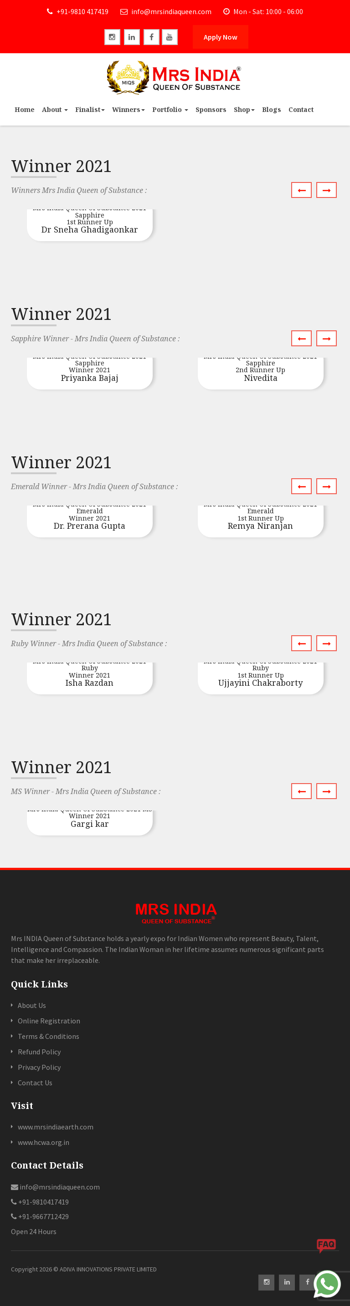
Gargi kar (90, 817)
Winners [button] (128, 109)
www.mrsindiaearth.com (55, 1126)
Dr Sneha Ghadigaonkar (90, 219)
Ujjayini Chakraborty (261, 673)
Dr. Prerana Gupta (90, 516)
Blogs (271, 109)
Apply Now (220, 36)
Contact (301, 109)
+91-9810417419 (40, 1201)
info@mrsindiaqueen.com (165, 11)
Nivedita (261, 368)
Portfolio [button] (170, 109)
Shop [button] (244, 109)
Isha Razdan (90, 673)
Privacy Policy (39, 1067)
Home (25, 109)
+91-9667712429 (40, 1216)
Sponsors (211, 109)
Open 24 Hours (34, 1231)
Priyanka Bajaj (90, 368)
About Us (32, 1005)
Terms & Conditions (48, 1036)
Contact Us (35, 1082)
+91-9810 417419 (77, 11)
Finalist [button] (90, 109)
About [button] (55, 109)
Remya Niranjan (261, 516)
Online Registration (49, 1020)
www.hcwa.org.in (43, 1142)
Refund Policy (39, 1051)
